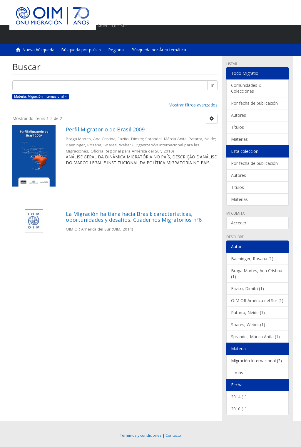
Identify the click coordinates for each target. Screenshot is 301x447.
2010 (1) (239, 409)
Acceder (238, 223)
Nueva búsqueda (38, 50)
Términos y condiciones (141, 435)
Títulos (237, 127)
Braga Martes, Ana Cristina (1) (256, 273)
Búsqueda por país (81, 50)
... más (237, 372)
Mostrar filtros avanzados (193, 105)
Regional (116, 50)
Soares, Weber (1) (248, 324)
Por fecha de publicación (254, 103)
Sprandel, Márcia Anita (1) (255, 336)
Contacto (173, 435)
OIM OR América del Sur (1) (257, 300)
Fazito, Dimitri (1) (247, 288)
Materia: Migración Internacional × (40, 96)
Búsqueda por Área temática (158, 50)
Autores (238, 115)
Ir (212, 85)
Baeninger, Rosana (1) (252, 258)
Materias (239, 139)
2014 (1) (239, 396)
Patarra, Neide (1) (248, 312)
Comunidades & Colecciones (246, 88)
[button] (251, 36)
